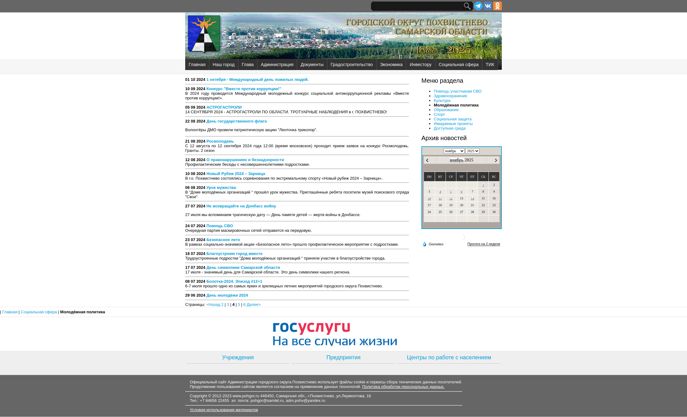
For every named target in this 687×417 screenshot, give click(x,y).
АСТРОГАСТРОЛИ (224, 107)
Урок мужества (221, 187)
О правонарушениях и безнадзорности (245, 159)
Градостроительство (352, 64)
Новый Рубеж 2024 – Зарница (236, 173)
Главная (197, 64)
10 (429, 198)
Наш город (224, 64)
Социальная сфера (459, 64)
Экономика (391, 64)
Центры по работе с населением (449, 357)
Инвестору (420, 64)
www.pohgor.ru (246, 396)
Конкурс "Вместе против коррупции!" (244, 88)
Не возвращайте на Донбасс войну (241, 206)
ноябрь (457, 160)
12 (450, 198)
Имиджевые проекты (453, 123)
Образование (446, 109)
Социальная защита (453, 119)
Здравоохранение (450, 96)
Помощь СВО (220, 225)
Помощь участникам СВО (458, 91)
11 (440, 198)
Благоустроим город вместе (235, 253)
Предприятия (343, 357)
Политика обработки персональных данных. (403, 386)
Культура (442, 100)
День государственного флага (237, 121)
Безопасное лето (223, 239)
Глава (248, 64)
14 (472, 198)
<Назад (213, 304)
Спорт (439, 114)
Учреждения (238, 357)
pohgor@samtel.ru (267, 400)
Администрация (277, 64)
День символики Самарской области (243, 267)
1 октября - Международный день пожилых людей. (258, 79)
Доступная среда (450, 128)
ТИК (490, 64)
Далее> (254, 304)
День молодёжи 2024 (227, 295)
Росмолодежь (220, 141)
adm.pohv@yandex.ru (305, 400)
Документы (312, 64)
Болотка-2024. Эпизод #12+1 (234, 281)
